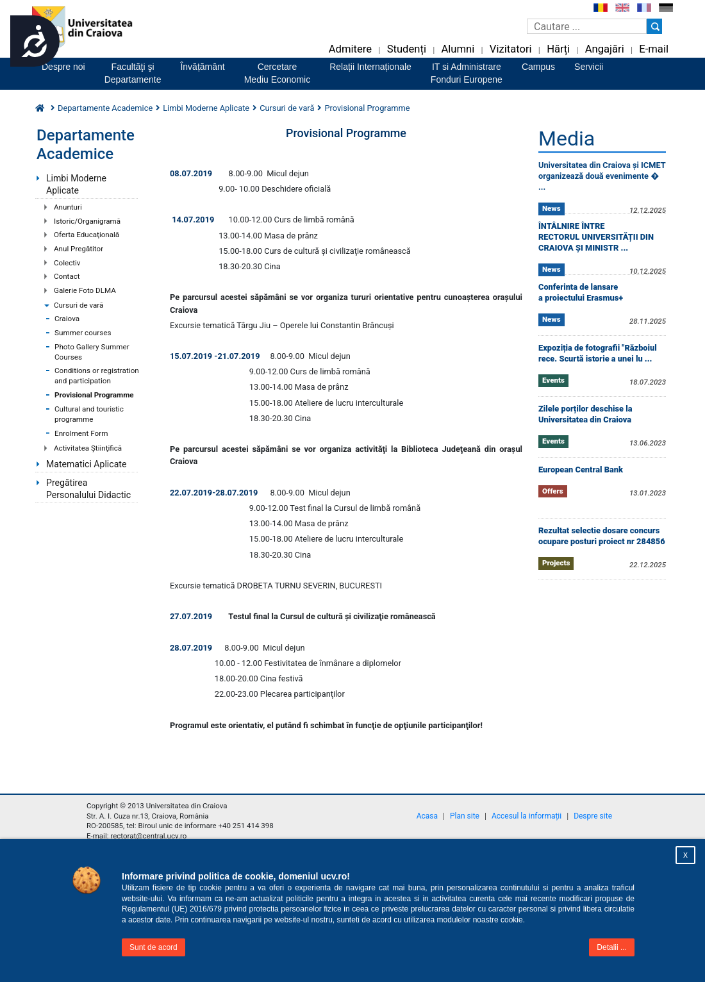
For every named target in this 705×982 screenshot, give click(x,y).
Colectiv (67, 262)
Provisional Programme (94, 394)
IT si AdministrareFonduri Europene (466, 73)
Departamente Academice (105, 108)
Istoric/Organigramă (87, 221)
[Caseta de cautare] (587, 26)
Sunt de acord (153, 947)
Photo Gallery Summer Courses (91, 352)
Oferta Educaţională (86, 234)
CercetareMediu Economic (277, 73)
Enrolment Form (81, 433)
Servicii (588, 67)
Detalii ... (612, 947)
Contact (67, 276)
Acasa (427, 815)
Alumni (457, 49)
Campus (538, 67)
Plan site (464, 815)
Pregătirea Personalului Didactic (88, 489)
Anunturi (68, 207)
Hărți (558, 49)
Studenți (406, 49)
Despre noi (63, 67)
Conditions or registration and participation (96, 375)
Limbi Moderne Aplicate (76, 184)
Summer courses (83, 332)
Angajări (604, 49)
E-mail (653, 49)
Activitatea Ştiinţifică (88, 448)
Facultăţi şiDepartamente (133, 73)
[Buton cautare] (654, 26)
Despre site (593, 815)
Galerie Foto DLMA (85, 290)
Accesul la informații (526, 815)
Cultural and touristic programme (89, 414)
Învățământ (202, 67)
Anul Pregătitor (78, 248)
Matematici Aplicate (86, 464)
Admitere (350, 49)
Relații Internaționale (370, 67)
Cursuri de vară (78, 305)
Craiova (66, 318)
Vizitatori (511, 49)
